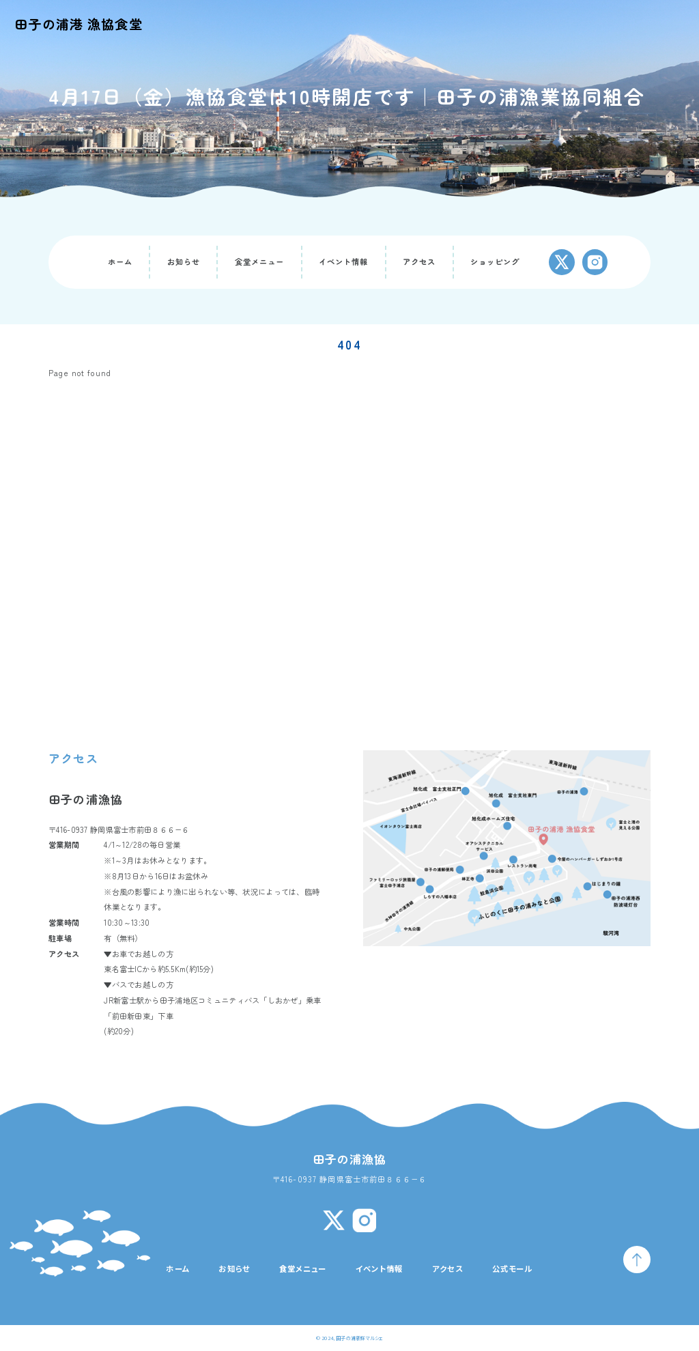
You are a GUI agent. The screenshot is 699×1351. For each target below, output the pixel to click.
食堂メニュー (260, 261)
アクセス (419, 261)
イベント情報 (344, 261)
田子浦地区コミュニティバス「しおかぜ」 (233, 1000)
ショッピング (495, 261)
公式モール (512, 1268)
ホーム (120, 261)
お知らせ (184, 261)
